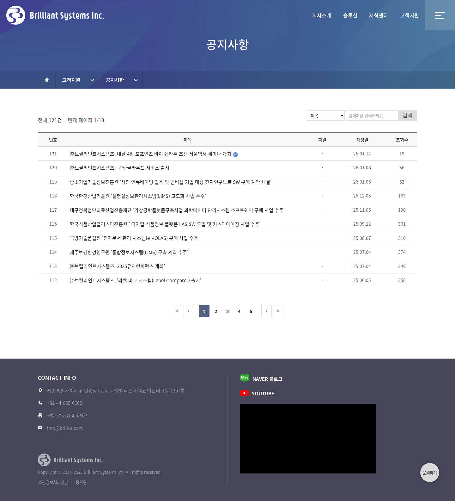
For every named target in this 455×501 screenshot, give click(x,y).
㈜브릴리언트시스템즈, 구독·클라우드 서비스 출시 (119, 167)
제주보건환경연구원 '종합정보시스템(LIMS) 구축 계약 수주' (129, 252)
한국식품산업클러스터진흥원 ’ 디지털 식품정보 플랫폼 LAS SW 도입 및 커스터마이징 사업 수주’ (165, 224)
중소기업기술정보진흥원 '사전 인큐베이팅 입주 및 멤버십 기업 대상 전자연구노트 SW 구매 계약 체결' (170, 181)
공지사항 (115, 80)
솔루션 (302, 15)
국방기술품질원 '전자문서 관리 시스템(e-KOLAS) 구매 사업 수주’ (134, 238)
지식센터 (351, 15)
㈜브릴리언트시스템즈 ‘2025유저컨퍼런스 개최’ (117, 266)
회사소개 (253, 15)
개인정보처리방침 (53, 482)
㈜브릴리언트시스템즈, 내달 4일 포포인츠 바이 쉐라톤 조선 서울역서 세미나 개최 (158, 153)
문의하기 (429, 472)
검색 (408, 115)
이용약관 (79, 482)
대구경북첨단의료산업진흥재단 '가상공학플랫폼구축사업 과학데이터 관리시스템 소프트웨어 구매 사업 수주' (177, 210)
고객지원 (400, 15)
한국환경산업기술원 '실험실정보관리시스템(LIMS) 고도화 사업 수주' (138, 195)
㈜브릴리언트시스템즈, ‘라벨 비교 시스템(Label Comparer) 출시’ (135, 280)
